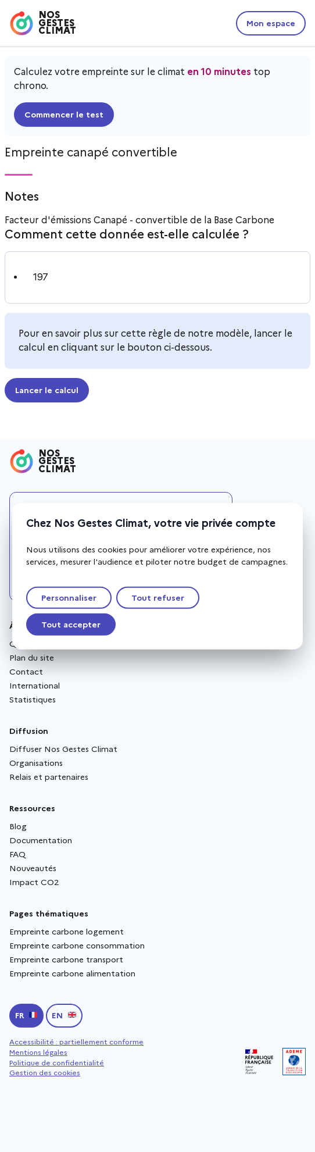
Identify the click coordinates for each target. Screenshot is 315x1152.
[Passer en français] (26, 1016)
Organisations (36, 763)
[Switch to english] (64, 1016)
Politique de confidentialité (56, 1062)
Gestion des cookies (44, 1072)
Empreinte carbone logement (66, 931)
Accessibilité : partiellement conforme (76, 1041)
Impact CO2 (34, 882)
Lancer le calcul (46, 390)
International (34, 685)
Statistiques (32, 699)
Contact (26, 671)
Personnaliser (68, 598)
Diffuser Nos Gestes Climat (63, 749)
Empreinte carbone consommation (77, 945)
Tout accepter (71, 624)
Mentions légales (38, 1052)
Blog (18, 826)
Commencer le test (63, 114)
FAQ (17, 854)
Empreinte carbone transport (66, 959)
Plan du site (31, 657)
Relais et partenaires (48, 777)
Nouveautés (32, 868)
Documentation (40, 840)
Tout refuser (157, 598)
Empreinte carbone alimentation (72, 973)
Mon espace (270, 23)
